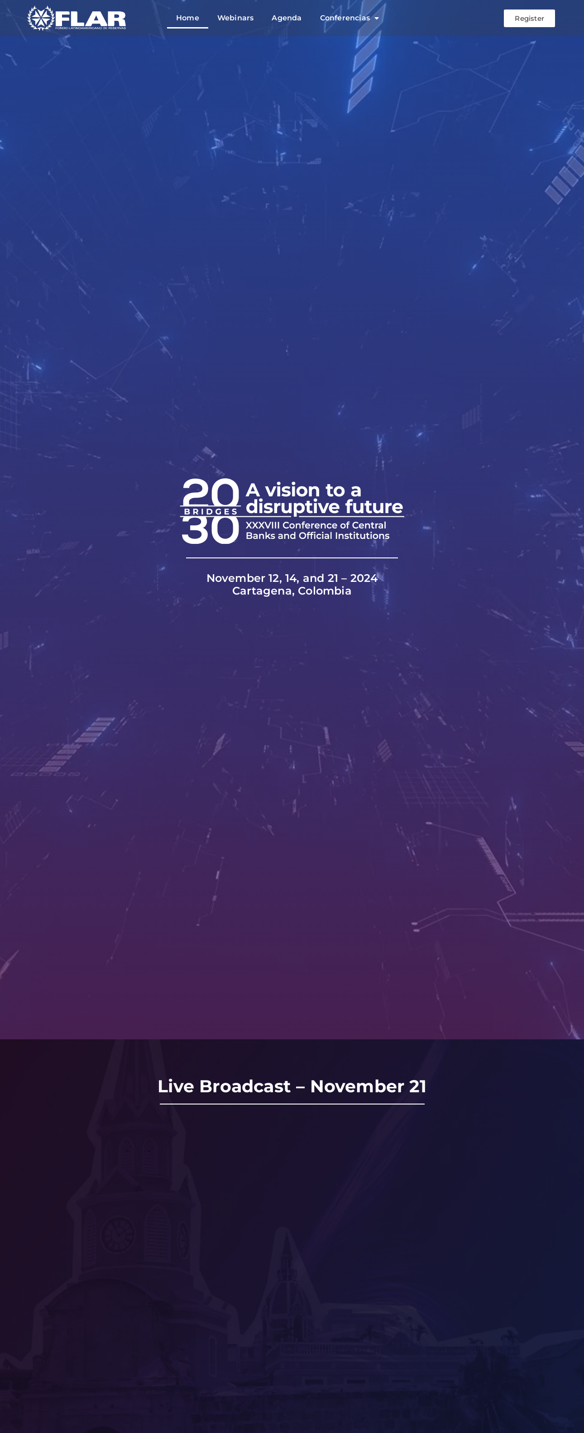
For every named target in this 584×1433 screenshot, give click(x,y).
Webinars (235, 18)
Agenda (287, 18)
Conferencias (349, 18)
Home (187, 18)
